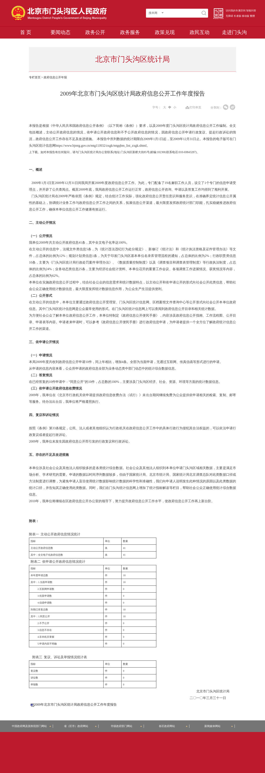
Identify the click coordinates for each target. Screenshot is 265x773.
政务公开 (95, 32)
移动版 (245, 16)
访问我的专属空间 (236, 10)
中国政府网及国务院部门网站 (31, 726)
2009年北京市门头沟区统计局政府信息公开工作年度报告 (75, 704)
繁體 (252, 16)
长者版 (237, 16)
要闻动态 (60, 32)
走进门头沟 (234, 32)
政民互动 (200, 32)
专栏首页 (35, 77)
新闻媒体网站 (218, 726)
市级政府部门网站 (126, 726)
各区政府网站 (173, 726)
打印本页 (195, 107)
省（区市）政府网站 (80, 726)
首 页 (25, 32)
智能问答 (251, 10)
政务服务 (130, 32)
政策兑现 (165, 32)
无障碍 (229, 16)
